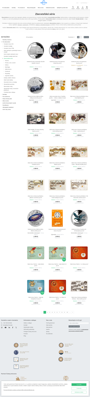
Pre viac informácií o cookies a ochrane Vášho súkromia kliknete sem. (19, 390)
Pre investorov (21, 7)
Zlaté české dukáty (8, 80)
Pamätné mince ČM (8, 44)
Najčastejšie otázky (28, 327)
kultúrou (38, 24)
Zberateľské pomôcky (9, 84)
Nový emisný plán (31, 7)
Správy (47, 331)
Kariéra (48, 329)
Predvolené (71, 37)
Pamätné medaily (8, 46)
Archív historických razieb (9, 103)
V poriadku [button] (79, 384)
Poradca (26, 333)
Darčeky (14, 7)
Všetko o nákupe (28, 323)
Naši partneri (49, 327)
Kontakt (25, 325)
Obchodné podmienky (29, 329)
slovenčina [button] (84, 3)
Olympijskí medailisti (8, 107)
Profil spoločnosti (50, 323)
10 (67, 312)
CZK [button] (77, 3)
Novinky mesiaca (7, 39)
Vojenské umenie (9, 75)
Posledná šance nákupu (9, 92)
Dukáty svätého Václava (9, 77)
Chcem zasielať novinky (74, 326)
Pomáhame (6, 105)
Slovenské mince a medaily (10, 82)
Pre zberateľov (5, 7)
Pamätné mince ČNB (9, 48)
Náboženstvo (8, 69)
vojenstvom (25, 24)
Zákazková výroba (50, 7)
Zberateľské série (8, 58)
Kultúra (6, 65)
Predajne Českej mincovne (30, 331)
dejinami (20, 24)
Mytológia (7, 67)
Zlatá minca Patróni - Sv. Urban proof (79, 264)
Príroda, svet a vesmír (10, 62)
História (7, 60)
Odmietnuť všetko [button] (79, 392)
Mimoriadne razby (8, 86)
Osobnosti (7, 71)
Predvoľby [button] (79, 388)
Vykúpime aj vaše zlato (62, 7)
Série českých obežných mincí (11, 54)
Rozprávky (7, 73)
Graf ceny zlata (7, 109)
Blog (25, 336)
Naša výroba (49, 325)
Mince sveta (41, 7)
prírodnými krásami (45, 24)
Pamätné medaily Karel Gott (10, 56)
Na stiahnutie (49, 333)
